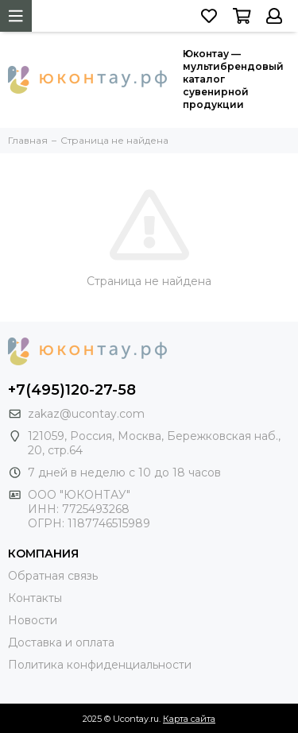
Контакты (35, 598)
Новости (32, 620)
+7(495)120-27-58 (72, 390)
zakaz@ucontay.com (86, 414)
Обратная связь (53, 576)
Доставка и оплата (61, 642)
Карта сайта (189, 718)
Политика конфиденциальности (100, 665)
